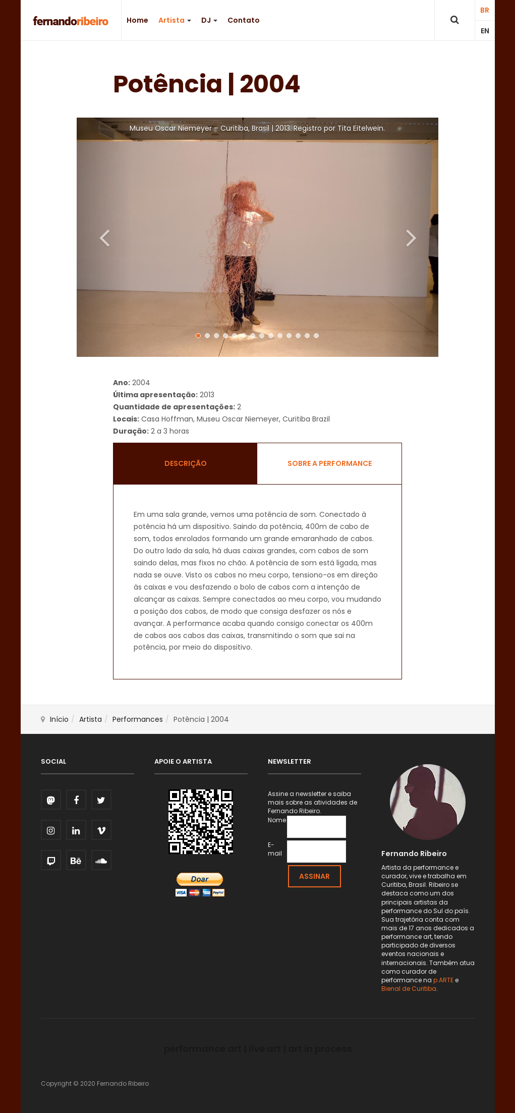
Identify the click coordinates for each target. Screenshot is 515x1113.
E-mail (275, 849)
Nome (277, 820)
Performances (137, 719)
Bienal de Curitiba (408, 988)
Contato (243, 20)
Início (59, 719)
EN (485, 30)
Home (137, 20)
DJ (209, 20)
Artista (174, 20)
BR (484, 10)
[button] (104, 237)
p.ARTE (443, 980)
